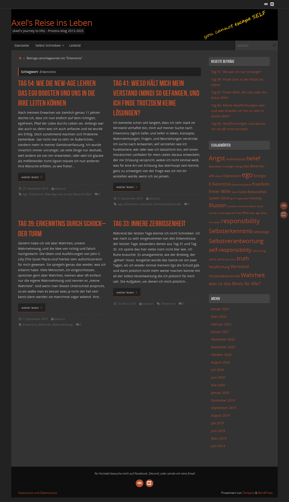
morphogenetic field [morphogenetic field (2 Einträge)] (230, 213)
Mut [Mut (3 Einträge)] (245, 212)
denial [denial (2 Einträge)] (218, 176)
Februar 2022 (221, 324)
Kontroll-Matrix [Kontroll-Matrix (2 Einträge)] (247, 206)
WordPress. (265, 493)
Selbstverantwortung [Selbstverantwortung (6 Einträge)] (236, 241)
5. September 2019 (130, 198)
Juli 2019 (217, 423)
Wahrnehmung (62, 325)
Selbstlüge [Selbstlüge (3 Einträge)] (261, 231)
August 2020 (220, 362)
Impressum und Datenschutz (37, 493)
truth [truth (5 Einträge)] (243, 258)
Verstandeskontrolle (167, 204)
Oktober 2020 (221, 354)
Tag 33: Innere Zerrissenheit (149, 223)
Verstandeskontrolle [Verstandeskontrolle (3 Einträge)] (224, 276)
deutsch (60, 189)
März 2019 (218, 438)
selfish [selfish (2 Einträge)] (212, 259)
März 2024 (218, 316)
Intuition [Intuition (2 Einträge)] (232, 206)
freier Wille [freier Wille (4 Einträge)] (220, 191)
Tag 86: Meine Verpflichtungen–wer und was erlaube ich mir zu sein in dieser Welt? (238, 110)
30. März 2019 (127, 304)
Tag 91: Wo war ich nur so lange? (236, 72)
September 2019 (223, 408)
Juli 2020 (217, 370)
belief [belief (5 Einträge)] (253, 158)
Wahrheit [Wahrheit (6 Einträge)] (253, 275)
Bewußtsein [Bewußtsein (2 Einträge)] (215, 166)
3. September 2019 (35, 319)
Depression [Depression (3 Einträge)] (232, 175)
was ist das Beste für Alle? (74, 194)
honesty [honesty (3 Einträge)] (255, 198)
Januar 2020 (220, 393)
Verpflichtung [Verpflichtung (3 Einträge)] (219, 266)
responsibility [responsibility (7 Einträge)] (240, 221)
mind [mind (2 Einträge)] (260, 206)
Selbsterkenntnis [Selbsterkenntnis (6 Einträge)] (230, 231)
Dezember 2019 (223, 400)
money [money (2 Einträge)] (213, 213)
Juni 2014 (218, 446)
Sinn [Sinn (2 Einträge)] (233, 259)
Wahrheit (45, 325)
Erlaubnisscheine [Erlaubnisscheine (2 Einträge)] (241, 184)
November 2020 (223, 347)
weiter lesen (32, 177)
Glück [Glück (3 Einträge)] (225, 198)
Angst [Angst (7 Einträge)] (217, 158)
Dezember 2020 (223, 339)
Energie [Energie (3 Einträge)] (260, 175)
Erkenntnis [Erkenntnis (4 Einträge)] (220, 184)
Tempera (248, 493)
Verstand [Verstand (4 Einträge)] (240, 266)
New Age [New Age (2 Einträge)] (255, 213)
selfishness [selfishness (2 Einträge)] (223, 259)
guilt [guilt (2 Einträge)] (233, 198)
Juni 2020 (218, 377)
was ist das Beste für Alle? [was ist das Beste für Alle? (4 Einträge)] (234, 283)
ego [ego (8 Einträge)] (247, 174)
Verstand (146, 204)
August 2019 (220, 415)
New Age (51, 194)
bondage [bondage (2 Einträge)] (228, 166)
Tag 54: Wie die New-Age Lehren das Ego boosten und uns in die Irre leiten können (57, 93)
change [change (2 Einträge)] (238, 166)
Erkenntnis (36, 194)
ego (25, 194)
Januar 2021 (220, 331)
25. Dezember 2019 (35, 189)
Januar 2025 (220, 309)
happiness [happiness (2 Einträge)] (243, 198)
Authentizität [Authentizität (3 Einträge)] (236, 159)
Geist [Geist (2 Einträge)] (235, 192)
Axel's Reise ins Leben (51, 22)
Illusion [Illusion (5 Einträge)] (217, 205)
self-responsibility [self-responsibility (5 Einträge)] (230, 249)
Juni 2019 (218, 431)
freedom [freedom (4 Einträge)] (261, 184)
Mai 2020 (218, 385)
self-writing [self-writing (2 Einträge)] (259, 250)
